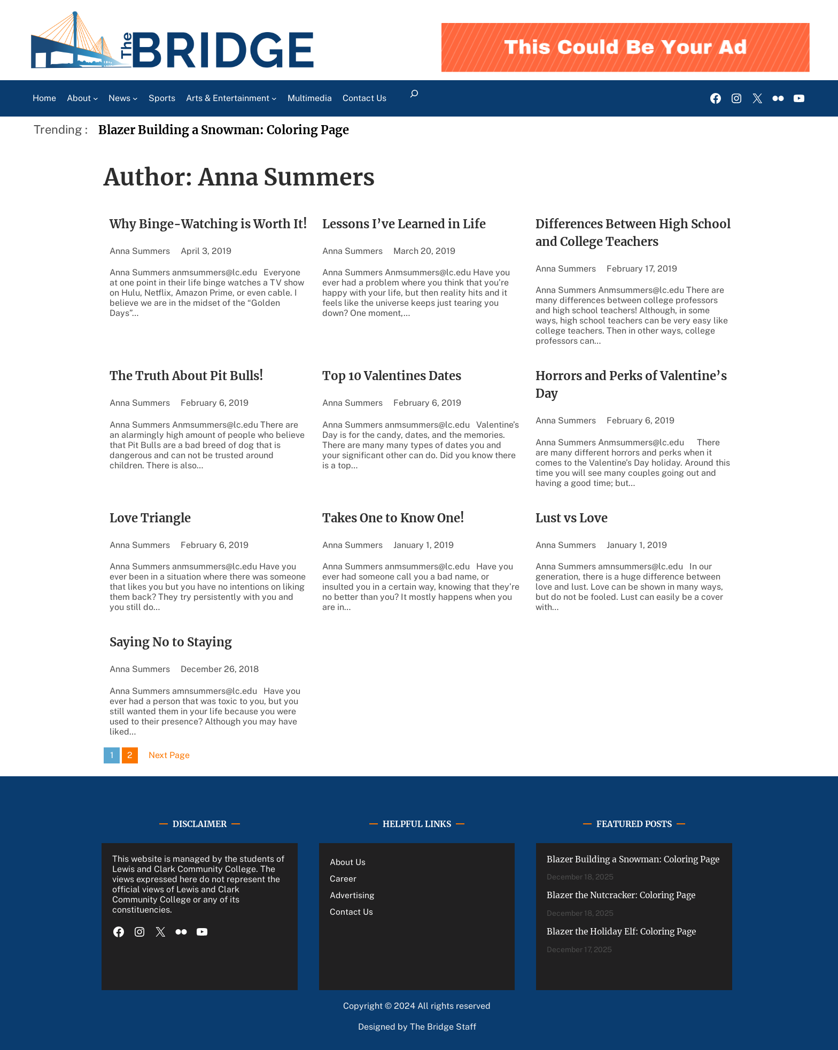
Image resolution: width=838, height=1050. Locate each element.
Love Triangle (150, 518)
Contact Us (351, 911)
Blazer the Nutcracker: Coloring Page (621, 895)
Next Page (169, 755)
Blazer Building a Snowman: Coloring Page (223, 129)
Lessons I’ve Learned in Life (404, 224)
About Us (348, 862)
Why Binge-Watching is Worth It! (208, 224)
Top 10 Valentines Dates (391, 375)
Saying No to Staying (171, 642)
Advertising (352, 895)
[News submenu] (135, 98)
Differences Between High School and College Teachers (633, 233)
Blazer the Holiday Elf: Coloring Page (621, 932)
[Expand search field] (414, 98)
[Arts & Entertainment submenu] (274, 98)
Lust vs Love (572, 518)
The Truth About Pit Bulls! (186, 375)
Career (343, 878)
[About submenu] (95, 98)
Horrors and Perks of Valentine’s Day (631, 384)
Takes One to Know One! (393, 518)
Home (44, 98)
